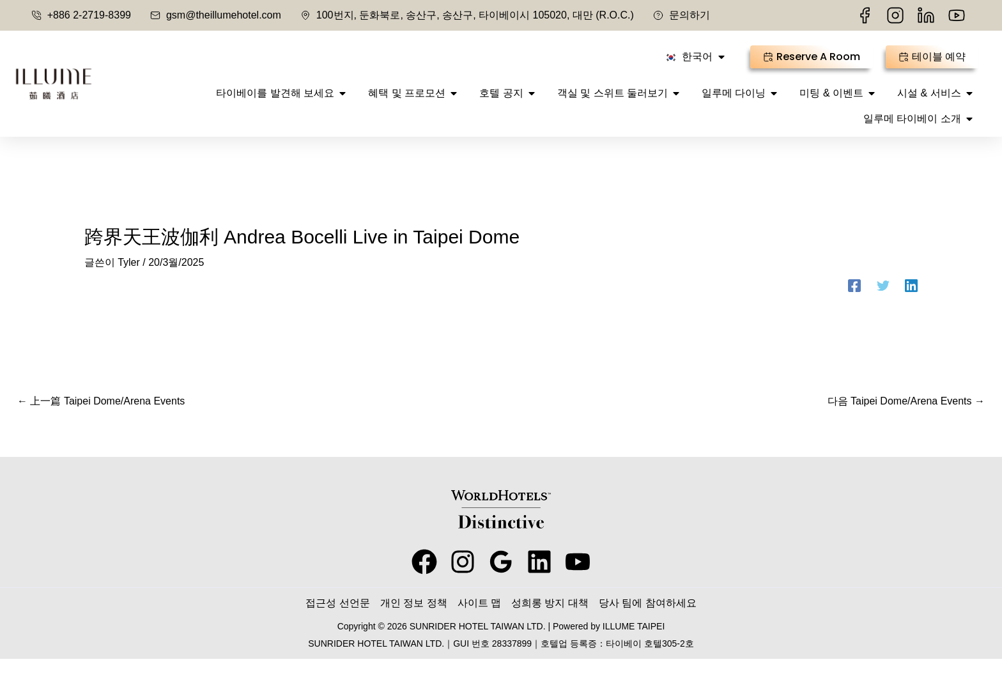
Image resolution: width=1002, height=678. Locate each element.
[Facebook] (854, 304)
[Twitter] (883, 304)
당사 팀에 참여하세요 (648, 622)
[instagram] (462, 581)
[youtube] (577, 581)
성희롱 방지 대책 (550, 622)
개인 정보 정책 (413, 622)
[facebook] (424, 581)
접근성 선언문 (337, 622)
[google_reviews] (501, 581)
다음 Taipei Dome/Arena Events (906, 420)
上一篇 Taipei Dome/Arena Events (101, 420)
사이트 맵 (479, 622)
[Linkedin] (911, 304)
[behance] (539, 581)
